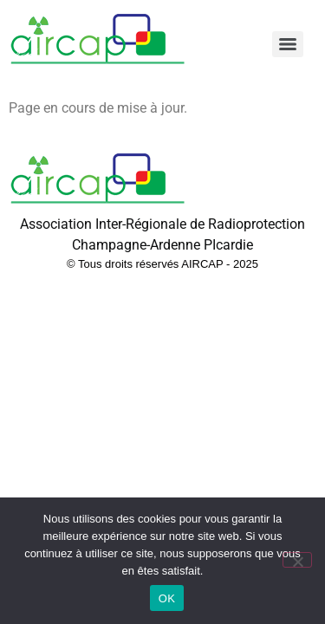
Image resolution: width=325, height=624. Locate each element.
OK (167, 598)
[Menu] (287, 44)
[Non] (297, 560)
